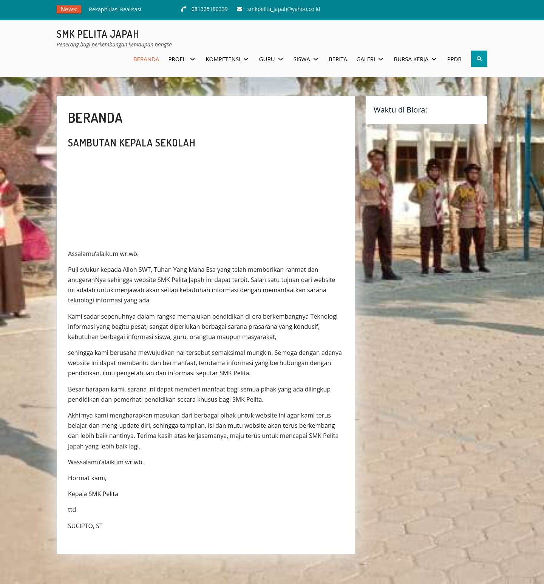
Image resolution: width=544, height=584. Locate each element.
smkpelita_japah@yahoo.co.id (283, 8)
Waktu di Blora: (400, 110)
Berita (338, 59)
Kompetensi (223, 59)
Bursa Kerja (411, 59)
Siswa (302, 59)
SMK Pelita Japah (98, 34)
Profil (177, 59)
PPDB (454, 59)
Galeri (365, 59)
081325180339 (210, 8)
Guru (267, 59)
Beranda (146, 59)
